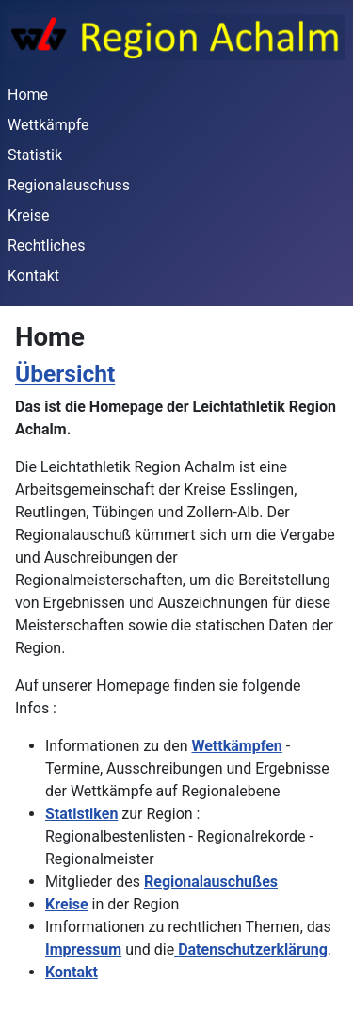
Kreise (28, 215)
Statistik (35, 155)
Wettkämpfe (48, 125)
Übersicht (65, 373)
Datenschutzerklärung (251, 949)
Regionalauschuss (69, 185)
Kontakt (33, 276)
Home (28, 95)
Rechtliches (46, 245)
